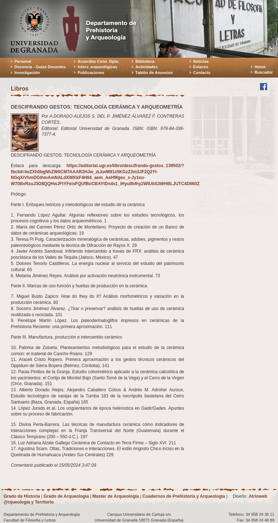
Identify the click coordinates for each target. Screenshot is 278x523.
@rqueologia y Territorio (29, 502)
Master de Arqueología (115, 496)
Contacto (201, 72)
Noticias (201, 61)
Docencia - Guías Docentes (40, 67)
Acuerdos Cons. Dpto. (99, 61)
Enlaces (200, 67)
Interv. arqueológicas (97, 67)
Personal (22, 61)
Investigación (27, 72)
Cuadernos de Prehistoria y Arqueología (184, 496)
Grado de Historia (22, 496)
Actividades (146, 67)
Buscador (264, 72)
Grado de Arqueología (66, 496)
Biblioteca (145, 61)
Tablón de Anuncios (154, 72)
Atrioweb (258, 496)
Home (260, 67)
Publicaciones (91, 72)
